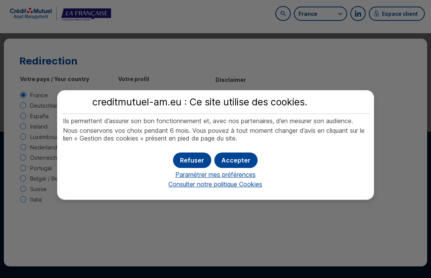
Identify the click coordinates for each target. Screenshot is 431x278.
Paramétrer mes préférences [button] (215, 174)
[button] (236, 160)
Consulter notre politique (215, 184)
